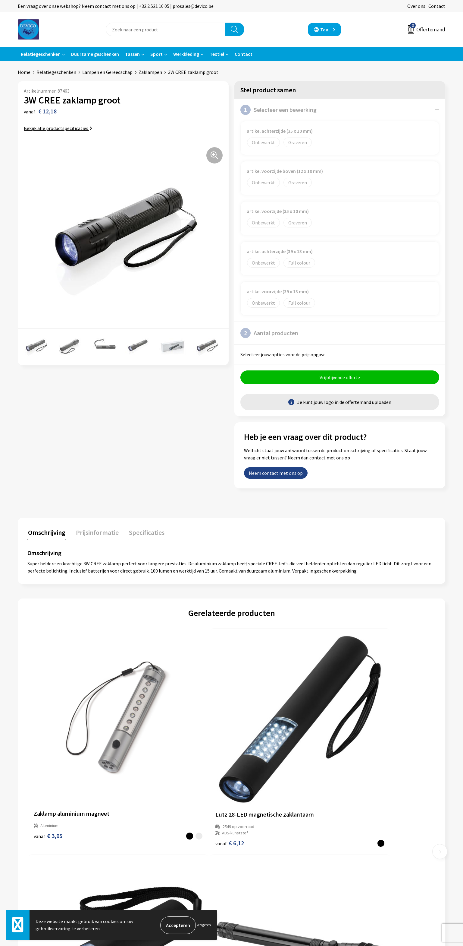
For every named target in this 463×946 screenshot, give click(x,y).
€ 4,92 (252, 762)
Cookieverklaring (362, 846)
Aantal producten (269, 333)
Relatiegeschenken (41, 54)
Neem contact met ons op (276, 474)
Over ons (416, 6)
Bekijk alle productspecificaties (58, 128)
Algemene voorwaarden (369, 828)
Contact (436, 6)
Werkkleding (186, 54)
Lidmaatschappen (151, 864)
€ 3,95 (48, 756)
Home (24, 72)
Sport (156, 54)
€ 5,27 (354, 762)
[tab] (46, 534)
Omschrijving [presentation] (46, 532)
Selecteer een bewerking (278, 110)
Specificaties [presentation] (143, 532)
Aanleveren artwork (153, 846)
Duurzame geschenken (95, 54)
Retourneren (252, 837)
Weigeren (204, 925)
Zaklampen (150, 72)
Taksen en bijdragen (153, 855)
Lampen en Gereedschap (107, 72)
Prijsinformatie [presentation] (95, 532)
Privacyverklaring (363, 837)
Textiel (217, 54)
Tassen (132, 54)
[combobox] (165, 29)
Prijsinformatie (149, 837)
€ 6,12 (150, 762)
